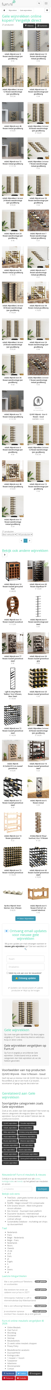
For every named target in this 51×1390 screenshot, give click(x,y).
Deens (10, 1269)
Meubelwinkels (13, 1340)
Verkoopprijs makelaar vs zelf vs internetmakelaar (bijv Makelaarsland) (25, 1299)
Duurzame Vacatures (16, 1213)
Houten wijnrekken (10, 1163)
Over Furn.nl (12, 1330)
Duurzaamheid (13, 1352)
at (8, 1272)
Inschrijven (42, 1189)
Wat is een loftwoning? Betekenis (25, 1306)
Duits (9, 1256)
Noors (10, 1245)
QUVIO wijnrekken (10, 1123)
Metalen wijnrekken (10, 1145)
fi (7, 1264)
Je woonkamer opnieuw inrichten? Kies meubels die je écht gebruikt (25, 1312)
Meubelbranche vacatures (18, 1350)
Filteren (29, 25)
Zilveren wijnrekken (27, 1141)
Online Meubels (14, 1327)
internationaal (33, 1213)
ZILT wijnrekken (9, 1150)
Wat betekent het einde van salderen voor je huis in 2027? (25, 1291)
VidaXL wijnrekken (10, 1128)
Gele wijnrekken (27, 1145)
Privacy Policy (12, 1346)
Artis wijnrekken (26, 1128)
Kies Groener (12, 1211)
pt (8, 1259)
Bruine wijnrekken (10, 1141)
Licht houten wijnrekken (29, 1154)
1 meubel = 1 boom (15, 1358)
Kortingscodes (13, 1355)
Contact (10, 1368)
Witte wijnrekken (9, 1132)
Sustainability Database (17, 1221)
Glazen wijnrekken (10, 1158)
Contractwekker (14, 1216)
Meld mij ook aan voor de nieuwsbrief (24, 973)
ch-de (9, 1251)
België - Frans (13, 1240)
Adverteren (12, 1363)
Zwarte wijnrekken (25, 1150)
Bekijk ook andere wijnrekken (25, 552)
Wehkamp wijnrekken (28, 1136)
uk (8, 1267)
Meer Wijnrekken (25, 918)
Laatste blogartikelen (14, 1276)
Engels (10, 1261)
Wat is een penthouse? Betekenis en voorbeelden (25, 1283)
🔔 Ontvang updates (25, 978)
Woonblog (11, 1333)
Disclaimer (11, 1335)
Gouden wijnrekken (27, 1123)
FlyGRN (10, 1203)
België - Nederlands (15, 1237)
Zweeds (10, 1248)
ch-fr (9, 1253)
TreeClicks (11, 1197)
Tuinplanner (12, 1360)
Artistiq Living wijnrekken (28, 1132)
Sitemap (10, 1338)
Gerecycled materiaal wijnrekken (32, 1158)
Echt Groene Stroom (16, 1205)
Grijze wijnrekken (9, 1136)
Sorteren (42, 25)
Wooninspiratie (13, 1366)
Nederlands (12, 1232)
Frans (9, 1235)
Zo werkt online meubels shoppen (22, 1343)
